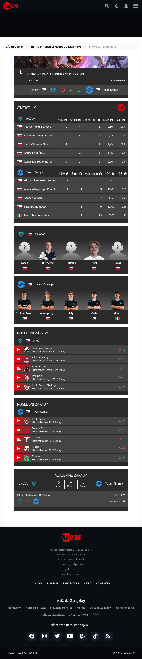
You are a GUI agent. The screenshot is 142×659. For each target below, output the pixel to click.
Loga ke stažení (71, 569)
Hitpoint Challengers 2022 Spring (56, 46)
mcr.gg (81, 607)
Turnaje (52, 583)
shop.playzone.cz (54, 614)
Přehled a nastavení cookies (71, 554)
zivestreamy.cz (78, 614)
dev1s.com (14, 607)
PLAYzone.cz (30, 652)
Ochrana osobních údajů (71, 559)
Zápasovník (14, 46)
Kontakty (103, 583)
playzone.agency (100, 607)
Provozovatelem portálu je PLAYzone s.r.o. (71, 549)
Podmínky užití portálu (71, 564)
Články (37, 583)
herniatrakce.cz (36, 607)
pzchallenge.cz (124, 607)
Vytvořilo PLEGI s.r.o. (124, 652)
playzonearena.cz (61, 607)
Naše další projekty (71, 601)
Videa (87, 583)
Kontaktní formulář (71, 574)
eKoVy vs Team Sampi (102, 46)
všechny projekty (95, 614)
